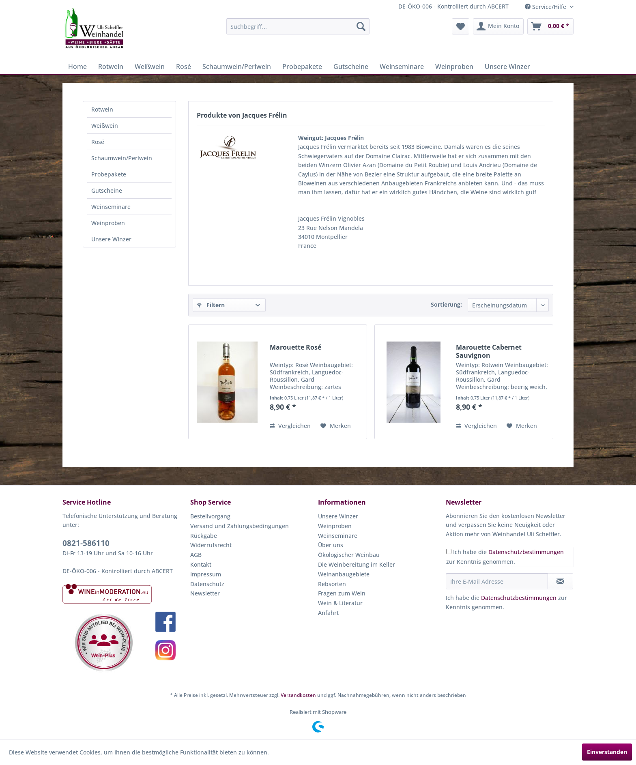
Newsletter (205, 593)
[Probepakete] (302, 66)
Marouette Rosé (295, 347)
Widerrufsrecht (211, 545)
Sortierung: (446, 304)
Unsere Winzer (111, 239)
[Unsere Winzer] (507, 66)
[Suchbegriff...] (298, 26)
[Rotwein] (110, 66)
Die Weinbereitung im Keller (356, 564)
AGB (196, 555)
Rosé (97, 142)
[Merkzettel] (460, 26)
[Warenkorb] (550, 26)
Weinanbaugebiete (344, 574)
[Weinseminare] (402, 66)
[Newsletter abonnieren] (560, 581)
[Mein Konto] (498, 26)
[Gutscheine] (351, 66)
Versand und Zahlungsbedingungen (239, 526)
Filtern (211, 305)
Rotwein (102, 109)
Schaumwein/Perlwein (121, 158)
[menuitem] (298, 26)
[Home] (77, 66)
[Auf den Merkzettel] (335, 426)
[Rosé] (183, 66)
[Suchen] (361, 26)
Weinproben (108, 223)
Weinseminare (111, 207)
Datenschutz (207, 584)
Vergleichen (290, 426)
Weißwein (104, 125)
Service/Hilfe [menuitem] (546, 7)
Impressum (205, 574)
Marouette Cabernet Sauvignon (489, 351)
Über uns (330, 545)
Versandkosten (298, 695)
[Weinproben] (454, 66)
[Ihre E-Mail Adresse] (497, 581)
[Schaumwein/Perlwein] (237, 66)
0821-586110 (86, 543)
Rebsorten (332, 584)
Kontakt (200, 564)
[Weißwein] (149, 66)
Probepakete (108, 174)
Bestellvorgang (210, 516)
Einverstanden (607, 752)
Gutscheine (106, 190)
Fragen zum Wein (341, 593)
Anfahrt (328, 613)
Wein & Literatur (340, 603)
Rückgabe (203, 535)
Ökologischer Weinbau (349, 555)
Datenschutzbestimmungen (526, 552)
